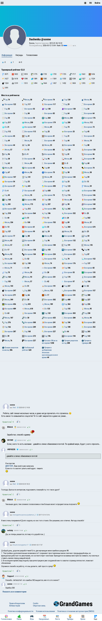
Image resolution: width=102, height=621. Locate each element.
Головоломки (31, 55)
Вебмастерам (14, 606)
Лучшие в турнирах (86, 341)
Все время (47, 99)
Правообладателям (17, 603)
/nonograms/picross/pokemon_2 (22, 515)
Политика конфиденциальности (20, 611)
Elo (4, 127)
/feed (13, 407)
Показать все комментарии (14, 592)
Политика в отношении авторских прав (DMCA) (75, 611)
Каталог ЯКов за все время (49, 341)
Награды (19, 55)
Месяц (26, 99)
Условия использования (45, 611)
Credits (35, 603)
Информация (7, 55)
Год (5, 99)
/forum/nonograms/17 (19, 545)
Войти (97, 3)
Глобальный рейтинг (28, 348)
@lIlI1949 (9, 466)
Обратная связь (39, 606)
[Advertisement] (51, 380)
